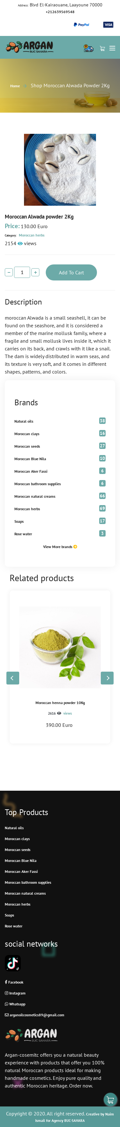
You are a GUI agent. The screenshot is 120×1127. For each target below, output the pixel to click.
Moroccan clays (26, 433)
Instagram (15, 993)
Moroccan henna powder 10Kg (60, 702)
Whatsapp (15, 1004)
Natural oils (23, 421)
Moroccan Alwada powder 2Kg (39, 216)
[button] (107, 678)
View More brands (60, 546)
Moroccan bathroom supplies (37, 483)
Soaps (19, 521)
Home (15, 85)
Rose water (23, 533)
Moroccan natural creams (34, 496)
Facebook (14, 982)
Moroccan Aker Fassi (30, 471)
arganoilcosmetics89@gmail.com (34, 1014)
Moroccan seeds (27, 446)
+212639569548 (60, 11)
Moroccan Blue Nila (30, 458)
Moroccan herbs (24, 235)
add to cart (71, 272)
